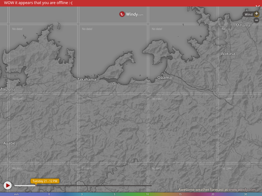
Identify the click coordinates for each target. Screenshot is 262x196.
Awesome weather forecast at (217, 189)
